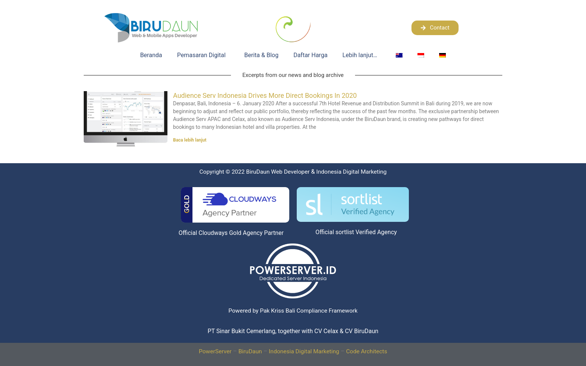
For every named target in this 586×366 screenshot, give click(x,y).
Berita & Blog (261, 55)
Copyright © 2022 (234, 171)
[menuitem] (399, 55)
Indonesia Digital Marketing (304, 361)
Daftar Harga (310, 55)
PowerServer (213, 361)
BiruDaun (249, 361)
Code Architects (369, 361)
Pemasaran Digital (203, 55)
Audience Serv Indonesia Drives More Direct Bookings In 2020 (265, 95)
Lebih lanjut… (361, 55)
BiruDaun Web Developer (291, 171)
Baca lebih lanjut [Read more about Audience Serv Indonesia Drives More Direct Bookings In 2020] (189, 140)
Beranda (151, 55)
